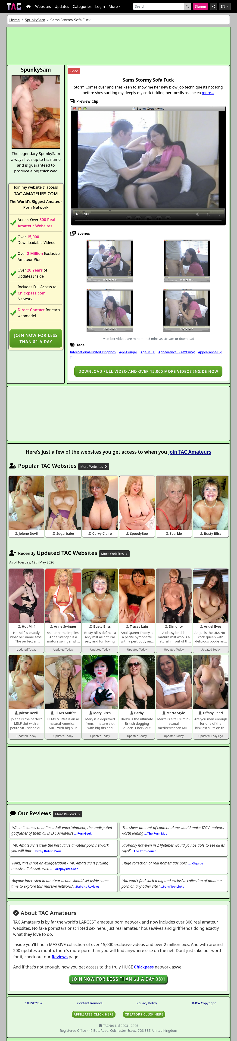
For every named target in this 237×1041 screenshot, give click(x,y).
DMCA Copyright (203, 1003)
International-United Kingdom (93, 352)
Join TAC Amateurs (189, 452)
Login (100, 6)
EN (223, 6)
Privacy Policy (147, 1003)
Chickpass (144, 967)
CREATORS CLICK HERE (144, 1014)
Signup (200, 6)
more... (208, 92)
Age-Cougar (128, 352)
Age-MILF (147, 352)
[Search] (158, 6)
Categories (82, 6)
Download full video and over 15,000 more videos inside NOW (148, 371)
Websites (43, 6)
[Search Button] (187, 6)
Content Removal (90, 1003)
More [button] (113, 6)
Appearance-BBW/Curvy (176, 352)
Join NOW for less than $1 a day (36, 338)
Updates (62, 6)
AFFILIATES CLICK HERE (94, 1014)
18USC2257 (34, 1003)
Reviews (60, 956)
